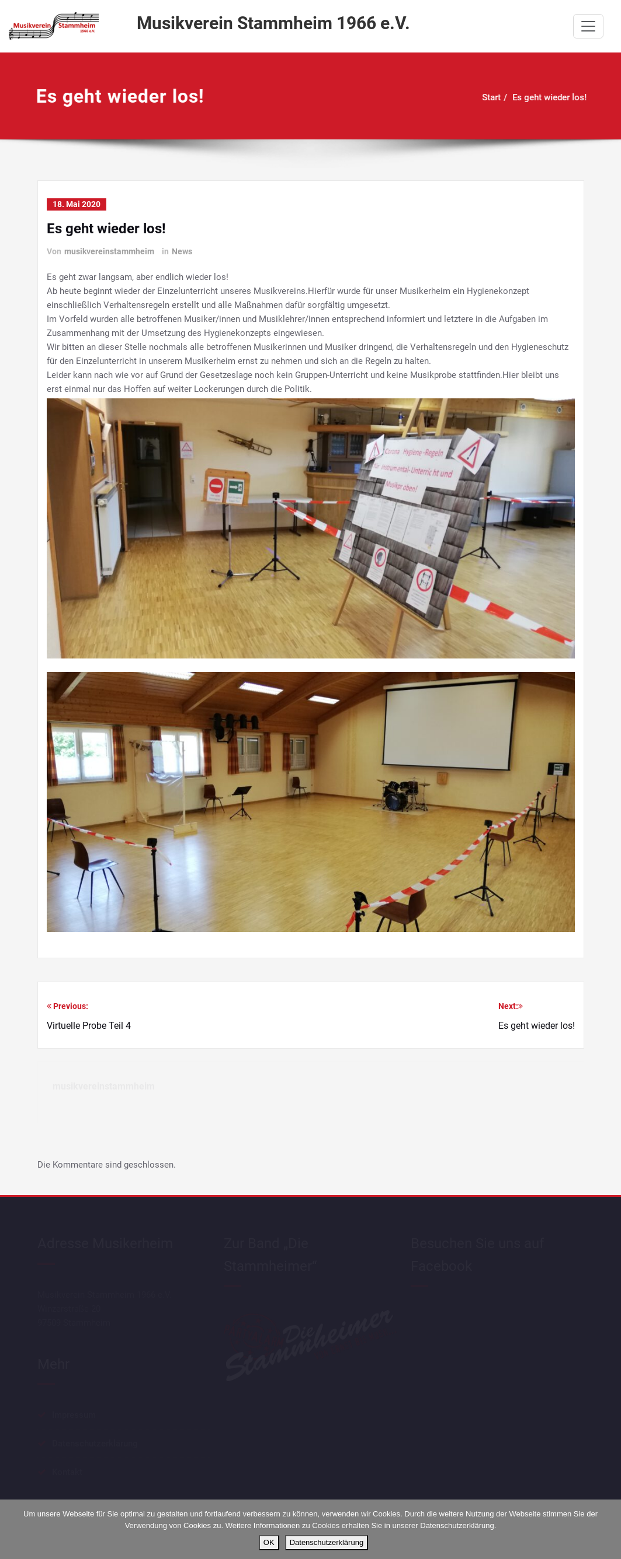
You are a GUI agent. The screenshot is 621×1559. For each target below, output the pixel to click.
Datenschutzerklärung (326, 1542)
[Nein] (606, 1529)
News (182, 251)
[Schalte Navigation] (588, 26)
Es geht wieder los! (543, 97)
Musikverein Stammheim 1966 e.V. (273, 23)
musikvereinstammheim (109, 251)
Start (485, 97)
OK (269, 1542)
